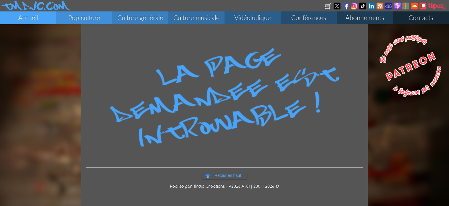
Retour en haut (227, 175)
